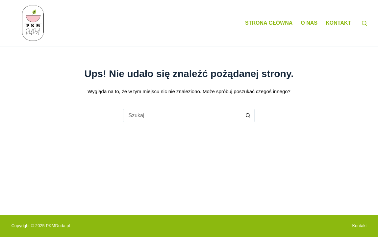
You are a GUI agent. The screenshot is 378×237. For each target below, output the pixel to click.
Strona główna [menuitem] (268, 23)
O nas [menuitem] (309, 23)
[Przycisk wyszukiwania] (248, 115)
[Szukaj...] (182, 115)
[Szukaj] (364, 23)
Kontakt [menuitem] (338, 23)
